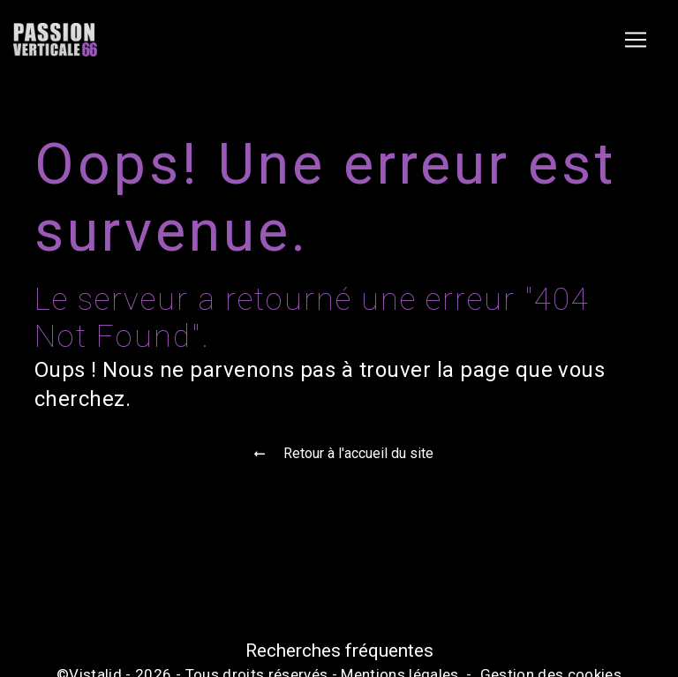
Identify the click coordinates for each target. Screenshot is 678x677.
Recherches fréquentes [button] (339, 650)
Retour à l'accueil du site (339, 454)
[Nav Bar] (635, 39)
